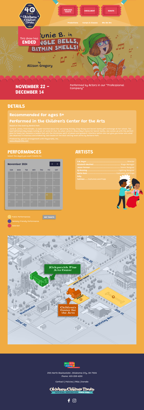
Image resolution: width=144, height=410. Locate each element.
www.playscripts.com (19, 140)
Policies (69, 381)
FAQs (77, 381)
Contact (60, 381)
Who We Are (107, 22)
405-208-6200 (76, 376)
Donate (84, 381)
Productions (73, 22)
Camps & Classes (90, 22)
